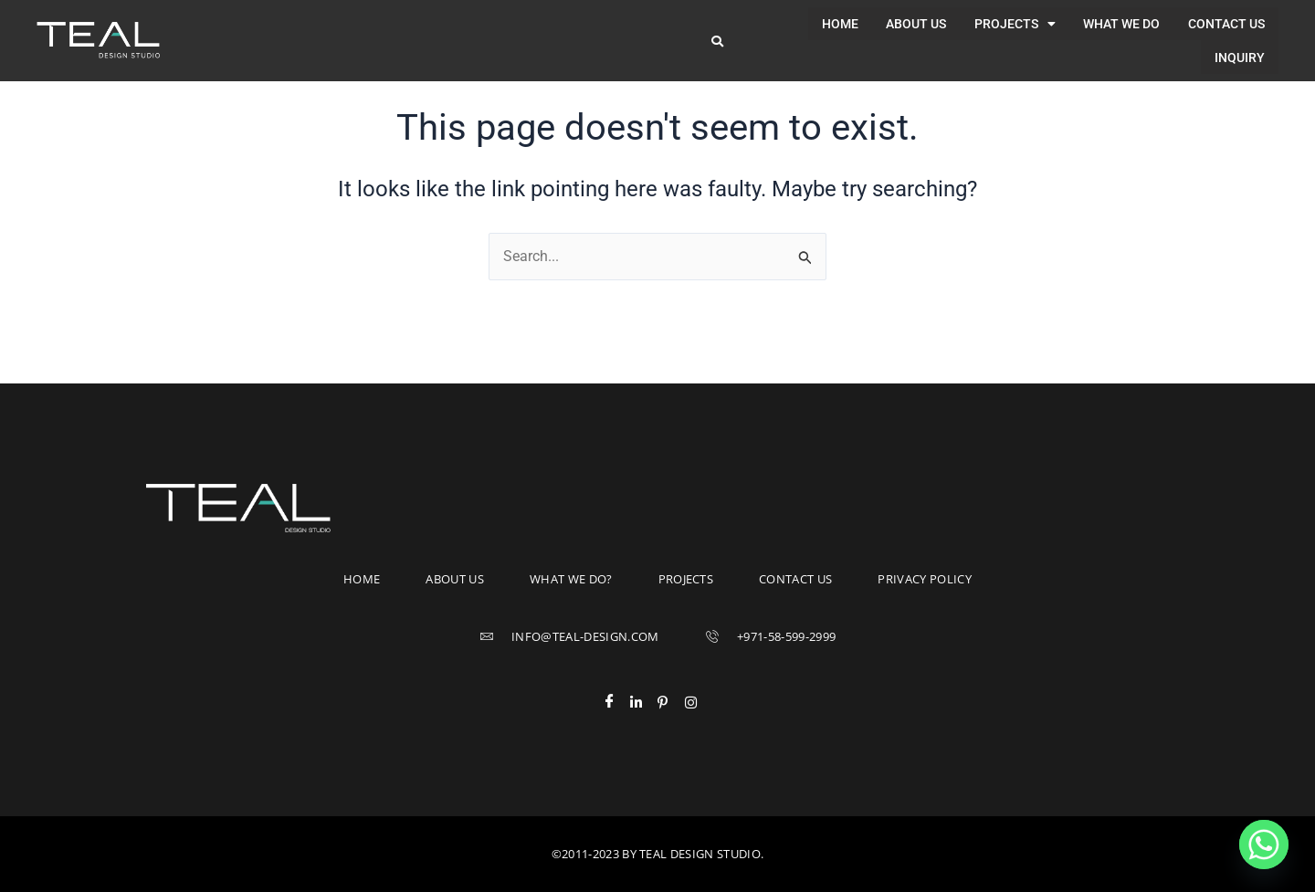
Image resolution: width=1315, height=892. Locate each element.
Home (764, 30)
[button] (938, 30)
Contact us (1148, 30)
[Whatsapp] (1264, 844)
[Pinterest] (671, 702)
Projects (938, 30)
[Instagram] (698, 702)
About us (840, 30)
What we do (1044, 30)
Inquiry (1240, 30)
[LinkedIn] (644, 702)
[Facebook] (616, 702)
